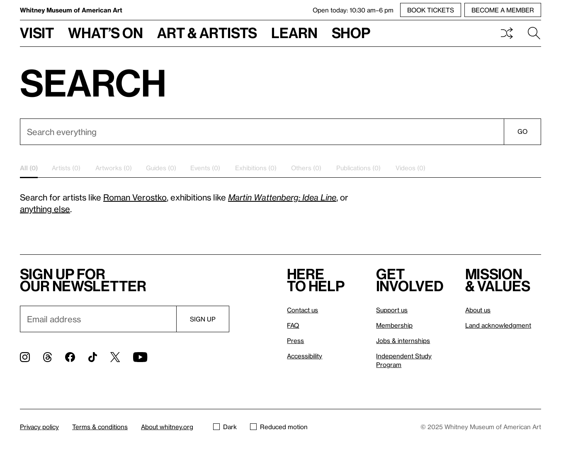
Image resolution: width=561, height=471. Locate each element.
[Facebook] (70, 357)
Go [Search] (522, 131)
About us (478, 310)
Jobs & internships (403, 340)
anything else (45, 209)
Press (295, 340)
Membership (394, 325)
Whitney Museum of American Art (71, 10)
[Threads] (47, 357)
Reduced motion (279, 426)
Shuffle (506, 33)
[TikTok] (93, 357)
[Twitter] (115, 357)
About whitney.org (167, 426)
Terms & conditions (100, 426)
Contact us (302, 310)
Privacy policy (39, 426)
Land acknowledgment (498, 325)
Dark (225, 426)
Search (534, 33)
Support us (392, 310)
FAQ (293, 325)
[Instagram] (24, 357)
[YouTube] (140, 357)
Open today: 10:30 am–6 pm (353, 10)
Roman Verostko (135, 197)
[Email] (98, 319)
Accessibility (304, 356)
